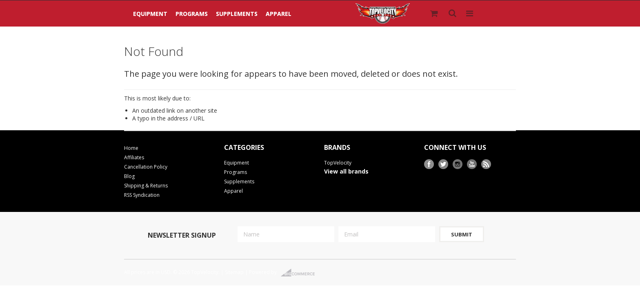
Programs (192, 14)
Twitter (443, 164)
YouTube (472, 164)
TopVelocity (337, 162)
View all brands (346, 171)
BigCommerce (300, 272)
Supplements (237, 14)
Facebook (429, 164)
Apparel (278, 14)
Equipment (150, 14)
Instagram (458, 164)
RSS (486, 164)
